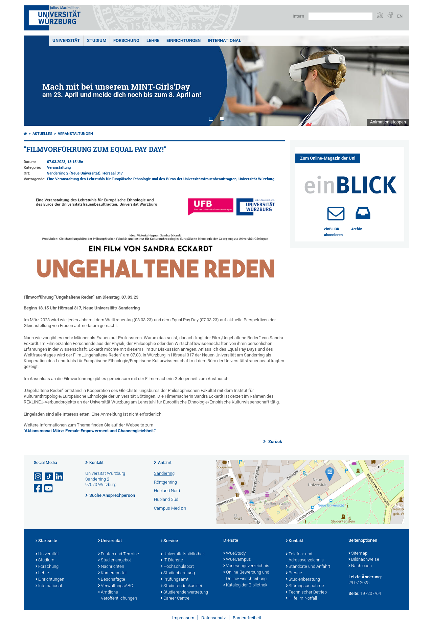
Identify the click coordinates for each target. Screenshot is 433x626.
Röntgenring (165, 482)
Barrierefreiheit (247, 617)
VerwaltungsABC (115, 586)
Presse (294, 573)
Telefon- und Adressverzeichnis (305, 557)
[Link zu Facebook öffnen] (38, 488)
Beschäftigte (111, 580)
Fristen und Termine (118, 554)
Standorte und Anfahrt (308, 567)
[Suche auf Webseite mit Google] (340, 16)
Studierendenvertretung (184, 592)
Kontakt (96, 462)
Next (397, 80)
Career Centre (175, 599)
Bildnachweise (363, 560)
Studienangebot (114, 560)
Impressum (183, 617)
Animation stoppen (388, 121)
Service (169, 541)
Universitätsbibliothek (183, 554)
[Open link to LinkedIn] (59, 477)
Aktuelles (42, 134)
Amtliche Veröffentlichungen (117, 595)
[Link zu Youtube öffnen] (49, 488)
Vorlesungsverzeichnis (246, 566)
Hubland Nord (167, 490)
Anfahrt (165, 462)
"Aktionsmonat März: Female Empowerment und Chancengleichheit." (90, 430)
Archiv (356, 229)
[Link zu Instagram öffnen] (38, 477)
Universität (66, 40)
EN (400, 16)
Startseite (46, 541)
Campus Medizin (170, 508)
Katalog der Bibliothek (245, 585)
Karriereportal (112, 573)
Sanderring (164, 473)
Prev (35, 80)
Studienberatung (178, 573)
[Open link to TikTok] (49, 477)
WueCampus (237, 560)
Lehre (152, 40)
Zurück (274, 441)
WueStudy (234, 554)
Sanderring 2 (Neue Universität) (73, 173)
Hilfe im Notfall (301, 599)
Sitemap (357, 554)
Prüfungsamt (174, 580)
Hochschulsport (177, 567)
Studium (96, 40)
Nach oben (360, 566)
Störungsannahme (305, 586)
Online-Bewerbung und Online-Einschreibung (246, 576)
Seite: (353, 593)
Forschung (126, 40)
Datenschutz (213, 617)
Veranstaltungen (75, 134)
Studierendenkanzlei (181, 586)
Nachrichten (111, 567)
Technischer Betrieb (306, 592)
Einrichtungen (183, 40)
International (224, 40)
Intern (298, 16)
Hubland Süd (166, 499)
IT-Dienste (172, 560)
